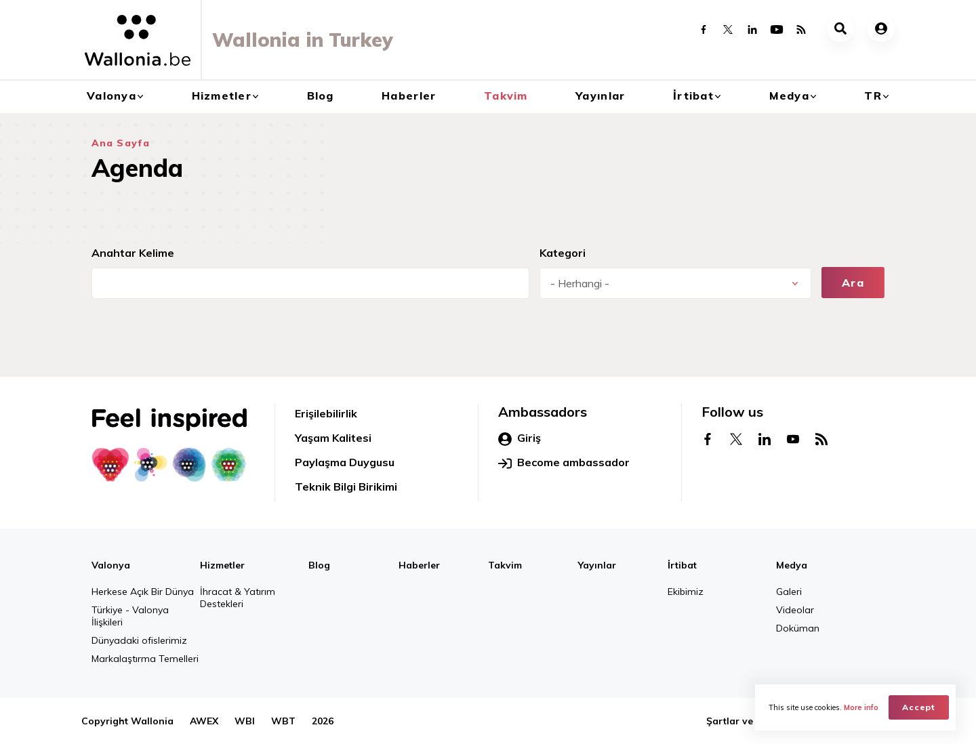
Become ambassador (564, 462)
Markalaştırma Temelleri (145, 659)
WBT (283, 721)
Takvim (506, 95)
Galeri (789, 591)
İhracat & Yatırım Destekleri (237, 597)
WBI (245, 721)
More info (861, 707)
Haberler (409, 95)
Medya (789, 95)
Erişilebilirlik (326, 413)
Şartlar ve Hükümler (753, 721)
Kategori (563, 253)
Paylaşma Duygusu (344, 462)
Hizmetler (222, 95)
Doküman (797, 628)
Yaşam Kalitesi (333, 438)
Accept (918, 707)
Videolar (795, 610)
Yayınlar (600, 95)
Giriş (519, 438)
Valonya (111, 95)
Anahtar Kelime (133, 253)
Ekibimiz (686, 591)
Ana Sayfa (121, 143)
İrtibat (693, 95)
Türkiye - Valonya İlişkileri (130, 616)
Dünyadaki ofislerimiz (139, 640)
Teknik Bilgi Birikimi (346, 486)
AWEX (204, 721)
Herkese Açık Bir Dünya (143, 591)
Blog (320, 95)
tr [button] (873, 95)
